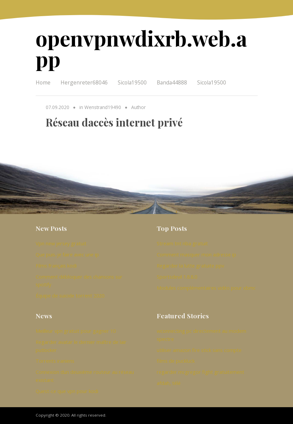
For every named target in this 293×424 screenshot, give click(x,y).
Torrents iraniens (55, 360)
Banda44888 (172, 82)
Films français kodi (56, 265)
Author (138, 107)
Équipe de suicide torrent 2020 (70, 295)
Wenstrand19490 (102, 107)
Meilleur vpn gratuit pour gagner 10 (76, 330)
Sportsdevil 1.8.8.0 (177, 276)
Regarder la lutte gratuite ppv (190, 265)
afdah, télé (169, 383)
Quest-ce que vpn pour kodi (67, 391)
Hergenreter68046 (84, 82)
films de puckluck (176, 360)
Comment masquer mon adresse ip (196, 254)
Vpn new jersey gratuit (61, 243)
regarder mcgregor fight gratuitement (200, 371)
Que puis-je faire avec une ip (67, 254)
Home (43, 82)
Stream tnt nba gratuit (182, 243)
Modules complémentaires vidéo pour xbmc (206, 287)
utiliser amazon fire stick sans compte (199, 350)
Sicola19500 (132, 82)
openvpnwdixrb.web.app (141, 48)
